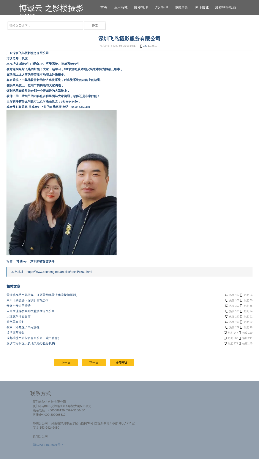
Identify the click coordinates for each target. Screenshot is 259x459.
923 (143, 46)
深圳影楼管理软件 (42, 261)
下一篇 (93, 362)
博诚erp (21, 261)
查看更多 (122, 362)
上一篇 (65, 362)
